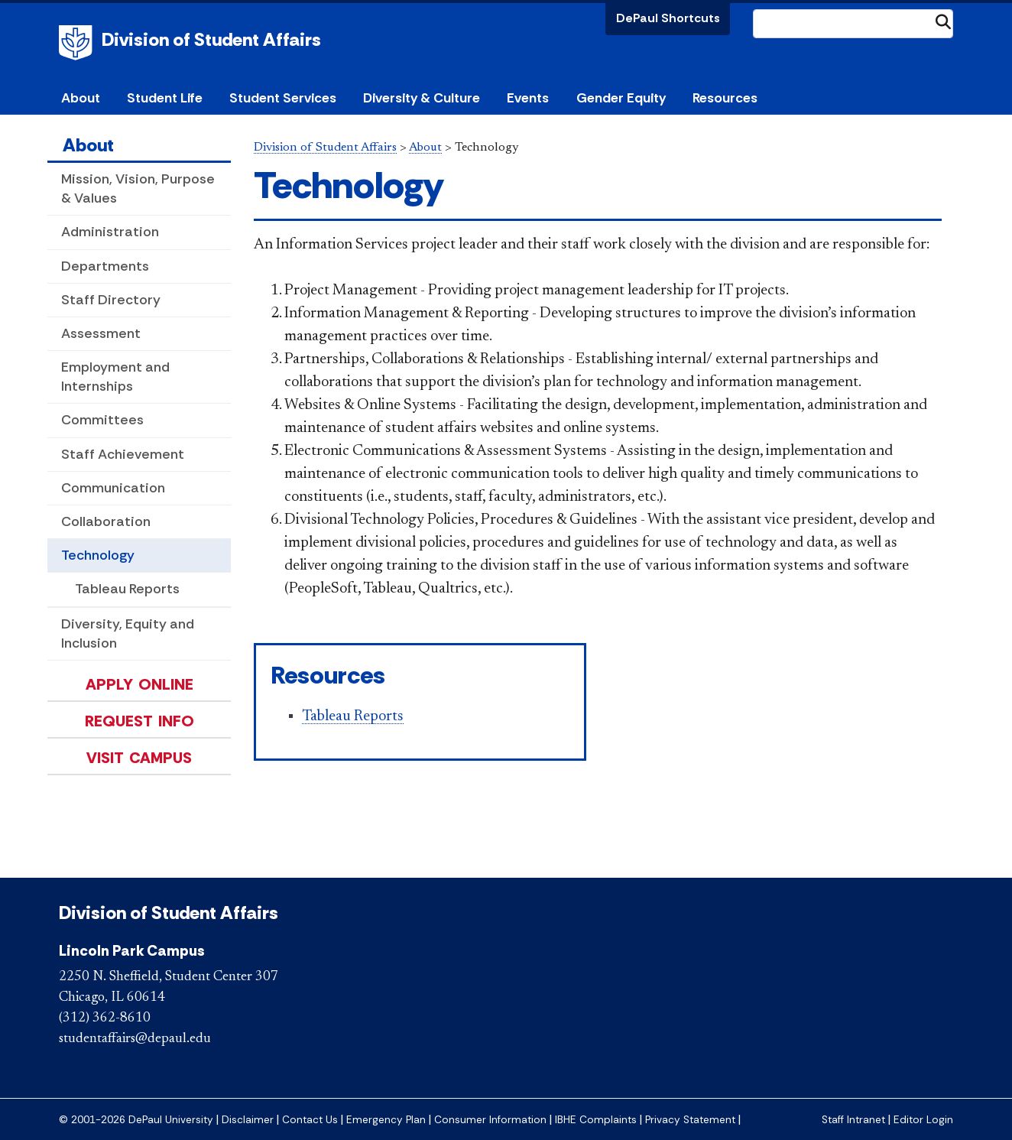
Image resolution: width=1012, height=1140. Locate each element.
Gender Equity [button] (621, 97)
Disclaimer (248, 1119)
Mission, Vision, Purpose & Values (138, 188)
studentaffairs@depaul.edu (135, 1039)
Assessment (101, 333)
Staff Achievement (122, 454)
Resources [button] (725, 97)
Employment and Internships (115, 376)
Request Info (139, 721)
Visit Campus (139, 758)
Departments (105, 266)
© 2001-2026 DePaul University (136, 1119)
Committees (102, 420)
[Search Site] (853, 23)
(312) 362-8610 (105, 1018)
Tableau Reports (127, 589)
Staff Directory (111, 300)
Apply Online (139, 684)
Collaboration (106, 521)
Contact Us (310, 1119)
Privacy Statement (690, 1119)
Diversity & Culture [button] (421, 97)
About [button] (80, 97)
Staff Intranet (853, 1119)
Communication (113, 488)
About (88, 145)
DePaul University (78, 42)
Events (528, 97)
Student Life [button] (165, 97)
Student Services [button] (282, 97)
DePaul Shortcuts (668, 18)
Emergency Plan (386, 1119)
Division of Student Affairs (211, 39)
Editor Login (923, 1119)
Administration (110, 231)
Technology (98, 555)
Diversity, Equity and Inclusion (127, 633)
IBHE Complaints (596, 1119)
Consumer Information (490, 1119)
